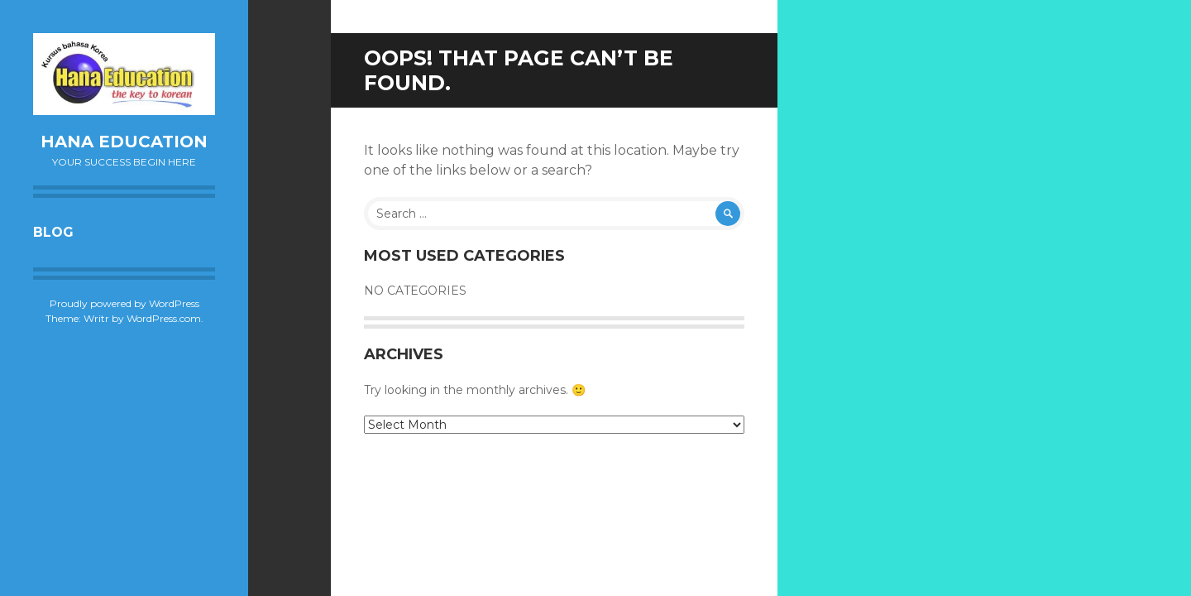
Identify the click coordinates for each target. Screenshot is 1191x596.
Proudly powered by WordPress (124, 303)
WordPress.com (164, 318)
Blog (53, 232)
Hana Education (124, 141)
